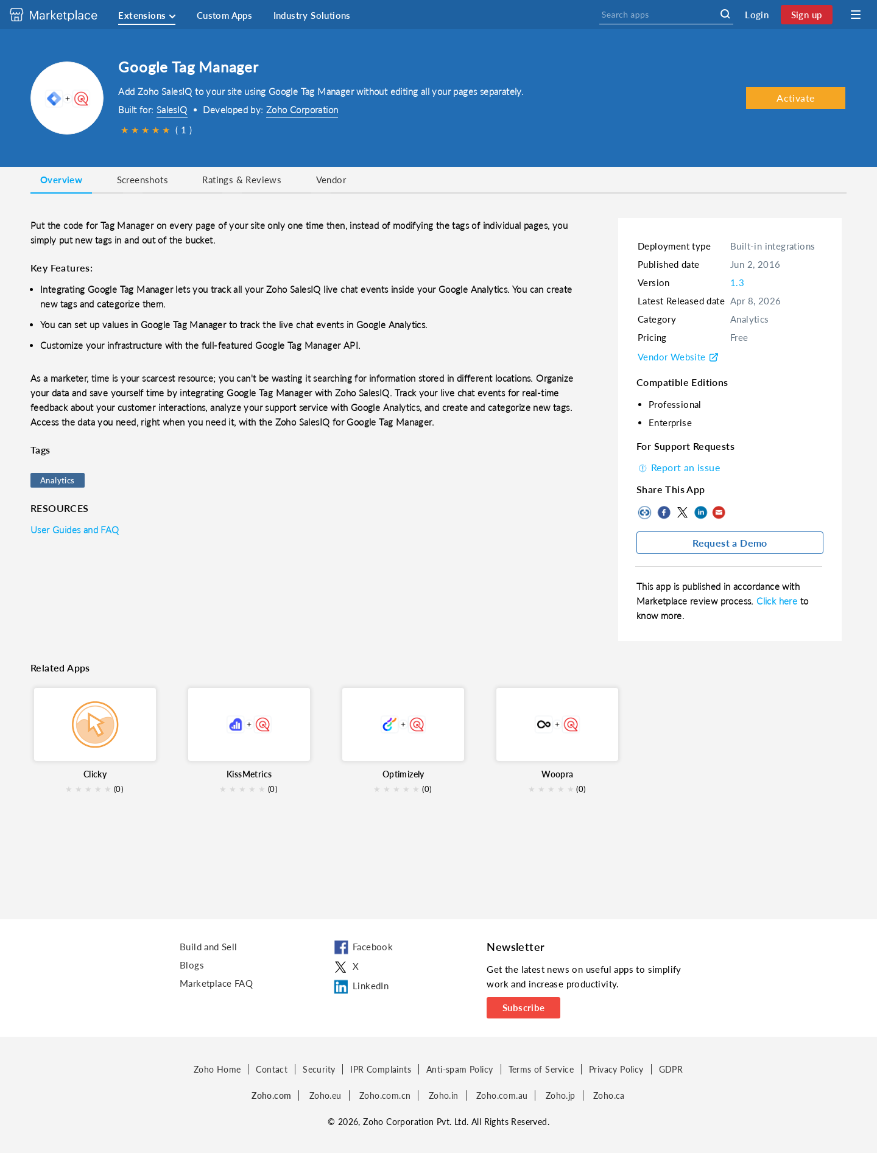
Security (319, 1069)
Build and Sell (209, 946)
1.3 (737, 282)
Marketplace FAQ (216, 983)
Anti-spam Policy (459, 1069)
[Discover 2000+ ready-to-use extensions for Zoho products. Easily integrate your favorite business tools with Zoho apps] (63, 14)
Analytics (57, 480)
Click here (778, 600)
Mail (719, 512)
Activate (795, 97)
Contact (271, 1069)
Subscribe (523, 1007)
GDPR (671, 1069)
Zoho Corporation (302, 109)
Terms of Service (541, 1069)
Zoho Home (217, 1069)
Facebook (664, 512)
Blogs (192, 964)
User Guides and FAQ (74, 529)
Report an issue (678, 467)
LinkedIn (700, 512)
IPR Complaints (380, 1069)
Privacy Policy (616, 1069)
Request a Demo (729, 542)
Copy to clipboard (645, 512)
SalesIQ (172, 109)
